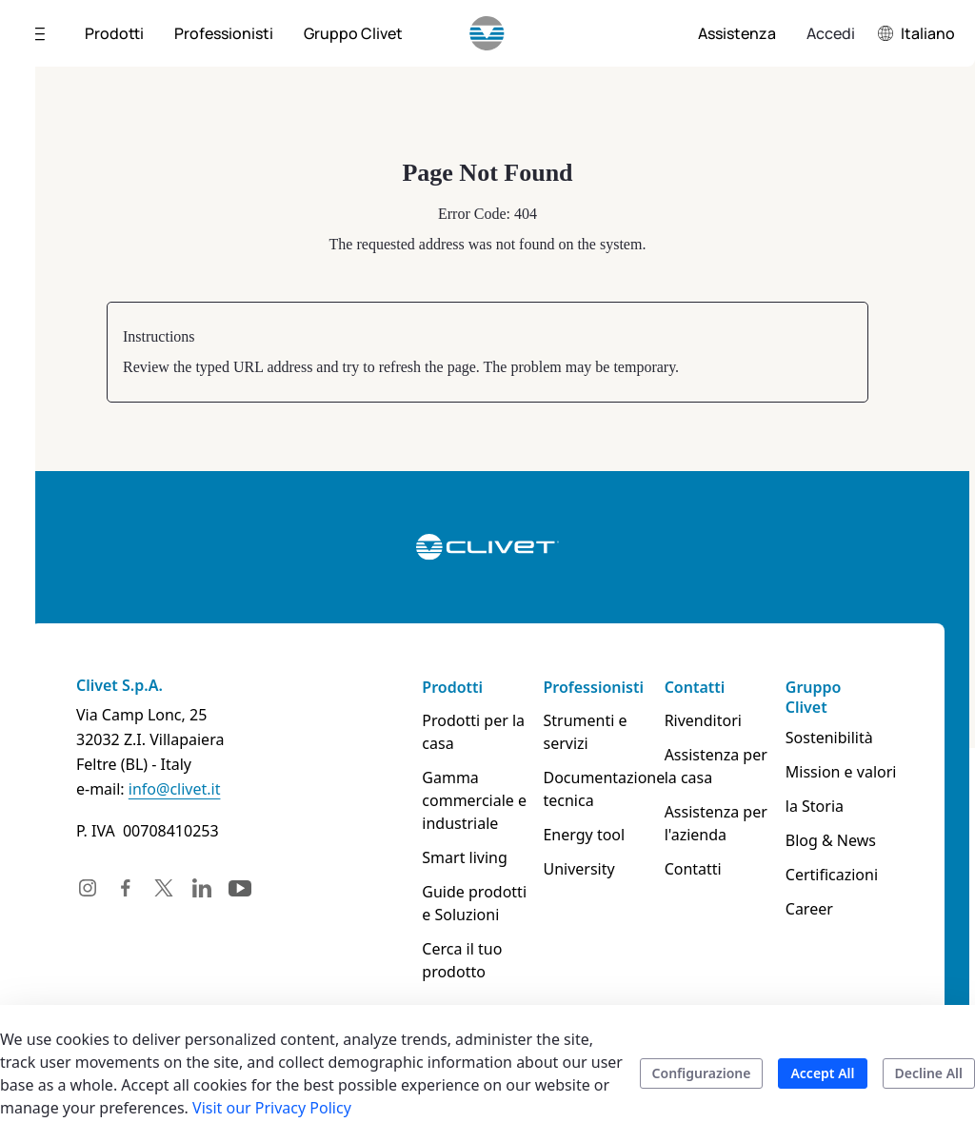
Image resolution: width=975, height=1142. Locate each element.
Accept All (822, 1073)
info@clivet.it (175, 788)
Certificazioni (832, 874)
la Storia (815, 806)
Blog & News (831, 840)
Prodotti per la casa (473, 732)
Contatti (695, 687)
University (578, 868)
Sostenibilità (829, 737)
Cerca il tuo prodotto (462, 960)
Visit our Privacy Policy (271, 1107)
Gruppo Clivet (814, 697)
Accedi (830, 33)
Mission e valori (841, 771)
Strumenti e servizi (585, 732)
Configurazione (701, 1073)
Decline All (929, 1073)
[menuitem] (114, 33)
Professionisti (593, 687)
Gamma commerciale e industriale (474, 800)
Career (809, 908)
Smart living (464, 857)
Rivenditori (703, 720)
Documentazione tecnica (599, 789)
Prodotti (452, 687)
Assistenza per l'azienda (716, 823)
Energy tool (584, 834)
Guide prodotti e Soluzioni (474, 903)
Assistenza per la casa (716, 766)
